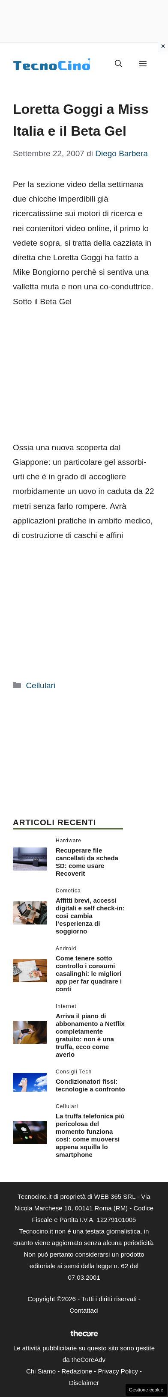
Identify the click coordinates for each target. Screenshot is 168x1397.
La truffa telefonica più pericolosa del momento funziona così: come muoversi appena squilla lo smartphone (90, 1135)
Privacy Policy (118, 1371)
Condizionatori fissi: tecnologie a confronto (90, 1085)
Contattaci (84, 1310)
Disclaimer (84, 1382)
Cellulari (40, 685)
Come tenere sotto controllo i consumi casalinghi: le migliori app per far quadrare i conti (89, 973)
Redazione (76, 1371)
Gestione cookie (146, 1389)
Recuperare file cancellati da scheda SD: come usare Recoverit (87, 862)
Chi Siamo (41, 1371)
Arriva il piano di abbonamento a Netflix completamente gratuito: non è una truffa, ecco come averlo (90, 1035)
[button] (118, 64)
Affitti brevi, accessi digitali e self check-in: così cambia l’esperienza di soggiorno (90, 916)
